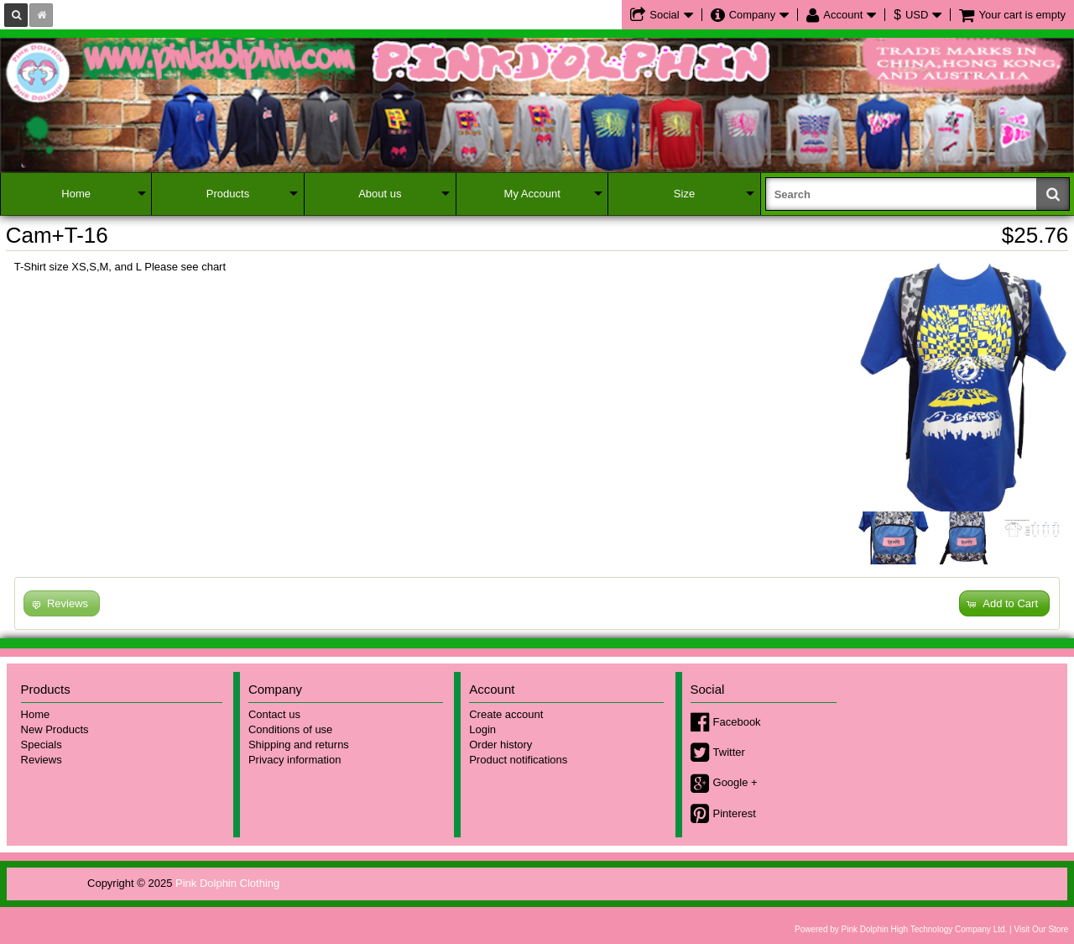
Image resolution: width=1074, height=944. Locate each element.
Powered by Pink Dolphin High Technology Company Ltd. (901, 929)
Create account (506, 714)
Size (684, 193)
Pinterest (734, 813)
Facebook (737, 722)
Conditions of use (290, 729)
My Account (532, 193)
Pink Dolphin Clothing (227, 883)
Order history (500, 744)
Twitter (729, 752)
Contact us (274, 714)
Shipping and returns (298, 744)
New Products (55, 729)
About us (379, 193)
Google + (735, 782)
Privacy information (294, 759)
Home (76, 193)
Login (482, 729)
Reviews (41, 759)
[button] (1004, 603)
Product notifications (518, 759)
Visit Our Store (1041, 929)
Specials (41, 744)
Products (227, 193)
